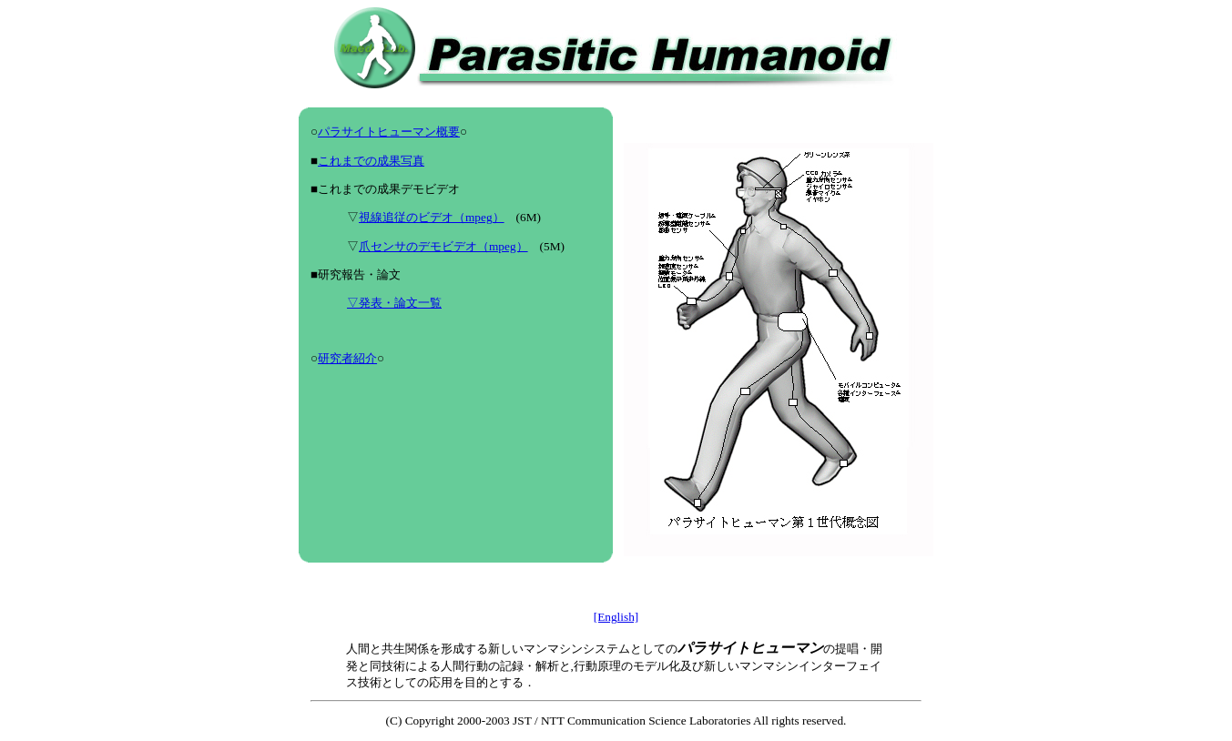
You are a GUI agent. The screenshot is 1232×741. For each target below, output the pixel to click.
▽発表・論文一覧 (394, 303)
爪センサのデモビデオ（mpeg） (443, 246)
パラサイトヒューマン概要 (389, 131)
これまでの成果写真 (371, 160)
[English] (616, 617)
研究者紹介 (347, 358)
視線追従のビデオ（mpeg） (431, 217)
